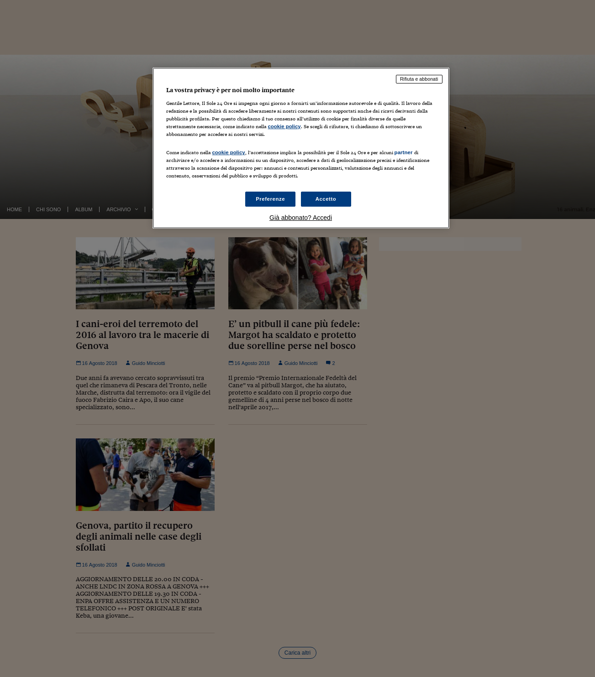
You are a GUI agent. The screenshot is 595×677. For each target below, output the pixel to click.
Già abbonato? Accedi (300, 217)
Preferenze (270, 199)
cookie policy (284, 126)
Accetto (326, 199)
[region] (301, 148)
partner (404, 152)
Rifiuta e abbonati (419, 79)
